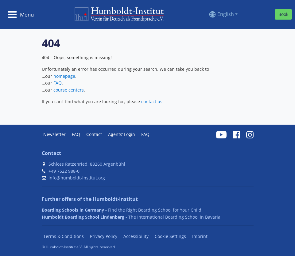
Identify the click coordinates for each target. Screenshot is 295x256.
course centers (68, 90)
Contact (94, 134)
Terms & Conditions (63, 236)
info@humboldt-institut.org (77, 178)
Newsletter (54, 134)
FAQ (57, 83)
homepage (64, 76)
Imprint (200, 236)
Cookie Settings (170, 236)
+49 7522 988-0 (64, 171)
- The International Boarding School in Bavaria (131, 217)
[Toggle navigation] (21, 14)
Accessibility (136, 236)
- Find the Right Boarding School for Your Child (121, 210)
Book (283, 14)
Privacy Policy (103, 236)
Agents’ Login (121, 134)
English (225, 14)
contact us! (152, 101)
